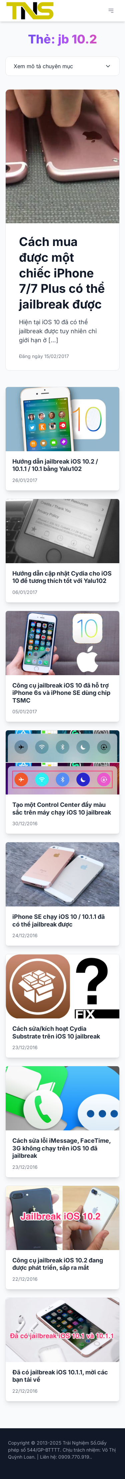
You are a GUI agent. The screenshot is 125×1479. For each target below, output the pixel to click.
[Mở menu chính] (111, 10)
